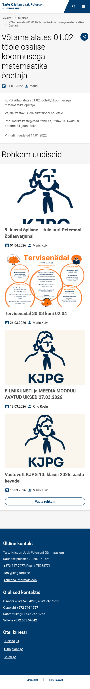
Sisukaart (56, 680)
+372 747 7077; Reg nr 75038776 (27, 566)
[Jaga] (84, 37)
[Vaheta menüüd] (83, 6)
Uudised (23, 18)
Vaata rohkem (45, 501)
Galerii (8, 657)
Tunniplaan (12, 649)
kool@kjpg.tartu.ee (17, 573)
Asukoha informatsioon (20, 580)
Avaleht (8, 18)
